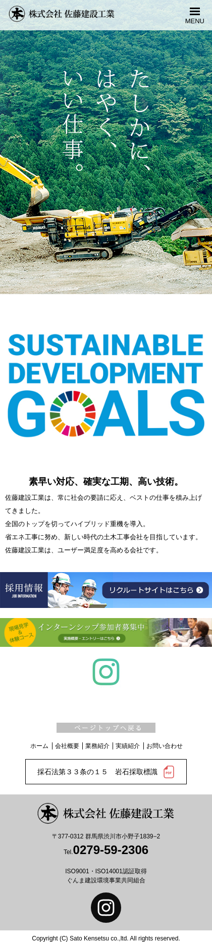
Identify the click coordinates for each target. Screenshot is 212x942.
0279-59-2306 (110, 850)
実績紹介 (128, 746)
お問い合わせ (164, 746)
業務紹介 (97, 746)
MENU (194, 20)
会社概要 (67, 746)
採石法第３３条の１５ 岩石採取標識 (106, 772)
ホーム (39, 746)
